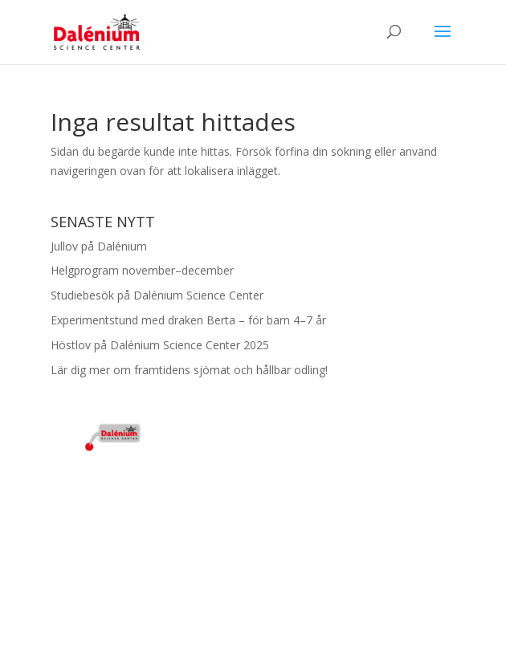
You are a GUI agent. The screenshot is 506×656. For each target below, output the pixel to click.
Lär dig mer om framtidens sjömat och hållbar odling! (189, 369)
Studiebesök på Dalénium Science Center (157, 295)
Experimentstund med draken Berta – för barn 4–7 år (188, 320)
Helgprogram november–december (142, 270)
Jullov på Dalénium (99, 246)
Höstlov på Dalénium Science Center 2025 (160, 344)
